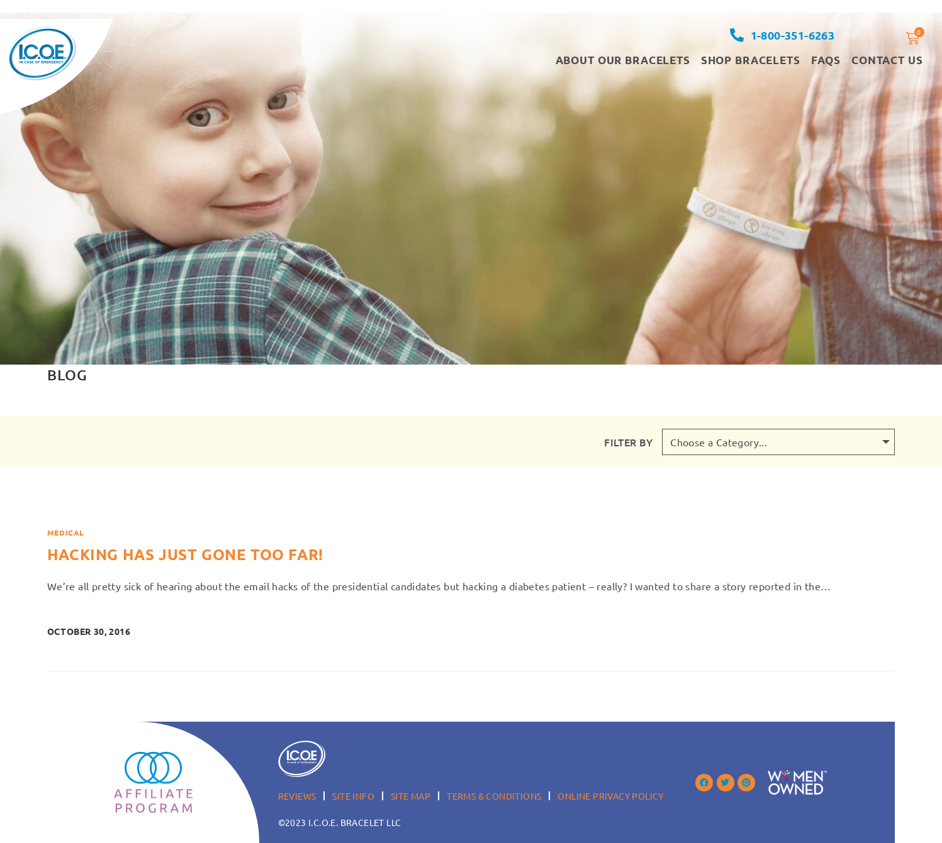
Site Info (353, 796)
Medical (65, 532)
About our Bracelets (623, 60)
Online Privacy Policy (610, 796)
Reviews (297, 796)
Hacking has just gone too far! (185, 554)
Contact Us (887, 60)
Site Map (410, 796)
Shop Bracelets (750, 60)
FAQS (826, 60)
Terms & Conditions (494, 796)
